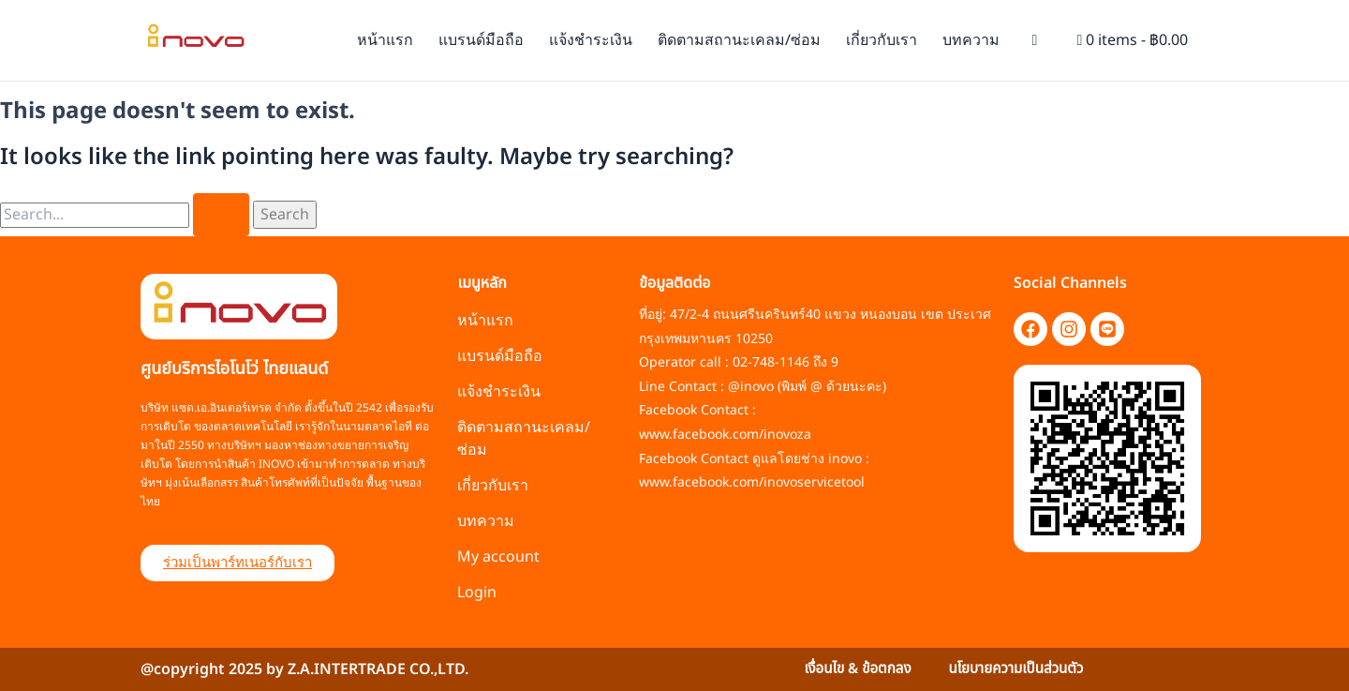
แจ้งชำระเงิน (590, 40)
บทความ (971, 40)
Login (477, 592)
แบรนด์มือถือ (481, 40)
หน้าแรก (385, 40)
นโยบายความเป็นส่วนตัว (1019, 669)
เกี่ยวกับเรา (881, 40)
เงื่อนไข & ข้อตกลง (854, 669)
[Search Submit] (221, 214)
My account (498, 557)
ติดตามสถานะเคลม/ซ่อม (739, 40)
